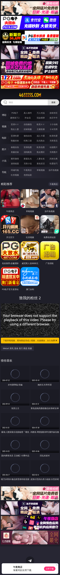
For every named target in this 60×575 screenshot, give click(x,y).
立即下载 (50, 568)
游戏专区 (54, 113)
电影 (4, 137)
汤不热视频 (54, 170)
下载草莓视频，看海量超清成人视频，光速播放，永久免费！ (30, 340)
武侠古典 (54, 158)
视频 (4, 126)
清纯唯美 (28, 152)
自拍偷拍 (28, 124)
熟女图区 (41, 152)
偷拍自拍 (28, 135)
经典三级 (28, 140)
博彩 (4, 115)
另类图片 (54, 152)
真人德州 (28, 113)
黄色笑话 (41, 163)
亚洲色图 (28, 147)
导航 (4, 172)
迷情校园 (15, 163)
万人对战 (41, 113)
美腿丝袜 (15, 152)
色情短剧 (28, 175)
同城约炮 (15, 170)
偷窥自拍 (15, 147)
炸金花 (28, 117)
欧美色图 (41, 147)
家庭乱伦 (28, 158)
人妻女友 (41, 158)
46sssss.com (30, 95)
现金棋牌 (41, 117)
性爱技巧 (54, 163)
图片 (4, 149)
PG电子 (15, 113)
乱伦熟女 (41, 140)
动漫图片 (54, 147)
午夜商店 (28, 170)
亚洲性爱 (15, 135)
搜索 (53, 102)
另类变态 (54, 140)
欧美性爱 (54, 135)
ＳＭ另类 (54, 129)
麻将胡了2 (14, 117)
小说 (4, 160)
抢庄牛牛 (54, 117)
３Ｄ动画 (54, 124)
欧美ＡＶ (41, 124)
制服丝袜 (15, 140)
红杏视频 (15, 175)
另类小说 (28, 163)
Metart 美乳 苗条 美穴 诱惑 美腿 (17, 348)
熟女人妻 (15, 129)
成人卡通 (41, 135)
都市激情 (15, 158)
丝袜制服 (28, 129)
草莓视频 (41, 170)
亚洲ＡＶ (15, 124)
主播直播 (41, 129)
